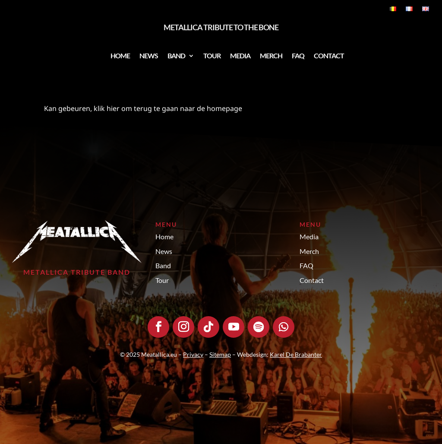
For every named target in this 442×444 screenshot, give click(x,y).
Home (120, 55)
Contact (329, 55)
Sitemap (220, 354)
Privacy (193, 354)
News (148, 55)
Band (176, 55)
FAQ (298, 55)
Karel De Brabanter (296, 354)
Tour (212, 55)
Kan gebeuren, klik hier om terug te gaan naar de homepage (143, 108)
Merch (271, 55)
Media (240, 55)
